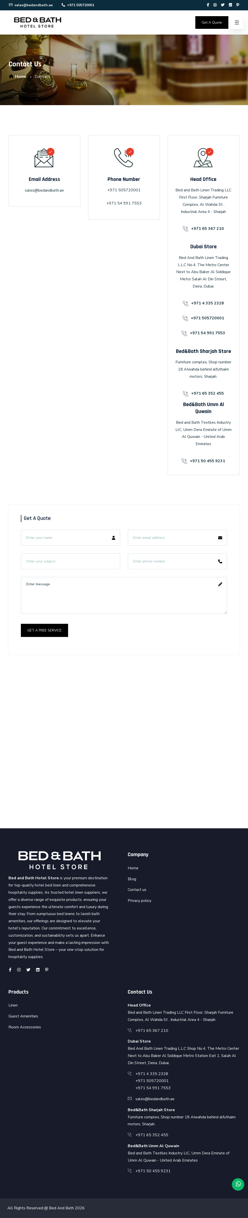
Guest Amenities (23, 1016)
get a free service (44, 630)
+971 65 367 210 (151, 1030)
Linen (13, 1005)
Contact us (137, 889)
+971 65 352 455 (151, 1135)
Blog (132, 879)
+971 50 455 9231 (153, 1171)
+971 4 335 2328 (151, 1074)
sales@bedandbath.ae (30, 5)
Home (17, 76)
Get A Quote (212, 22)
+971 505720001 (77, 5)
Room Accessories (24, 1027)
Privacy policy (139, 900)
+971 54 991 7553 (124, 203)
